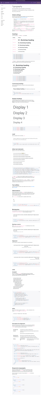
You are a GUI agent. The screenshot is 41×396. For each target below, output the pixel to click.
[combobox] (5, 5)
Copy (39, 91)
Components (3, 20)
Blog (16, 2)
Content (2, 11)
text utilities (32, 186)
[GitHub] (34, 3)
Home (3, 2)
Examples (11, 2)
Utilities (2, 21)
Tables (2, 17)
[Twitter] (35, 3)
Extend (2, 22)
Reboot (2, 12)
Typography (2, 13)
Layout (2, 9)
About (2, 25)
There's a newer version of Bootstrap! (20, 0)
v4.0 (31, 2)
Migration (2, 24)
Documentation (7, 2)
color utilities (15, 187)
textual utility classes (24, 17)
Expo (14, 2)
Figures (2, 18)
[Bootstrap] (1, 3)
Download (38, 2)
